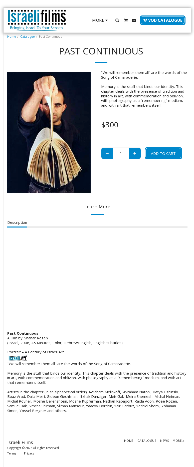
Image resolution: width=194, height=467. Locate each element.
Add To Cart (163, 153)
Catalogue (27, 36)
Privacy (29, 453)
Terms (11, 453)
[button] (117, 20)
